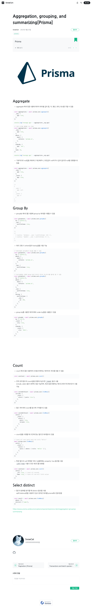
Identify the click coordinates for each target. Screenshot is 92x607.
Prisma (18, 42)
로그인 (87, 2)
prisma (16, 33)
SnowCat (16, 29)
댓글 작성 (74, 588)
